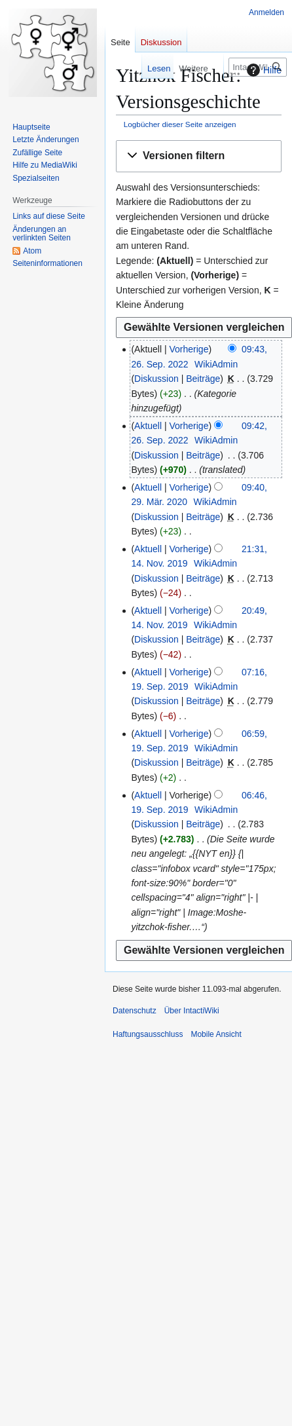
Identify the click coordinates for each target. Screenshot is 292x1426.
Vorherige (189, 349)
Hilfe (263, 70)
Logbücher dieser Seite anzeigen (180, 124)
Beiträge (203, 378)
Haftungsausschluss (148, 1034)
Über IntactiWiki (191, 1010)
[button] (198, 156)
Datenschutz (134, 1010)
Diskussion (156, 378)
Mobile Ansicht (216, 1034)
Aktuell (148, 426)
